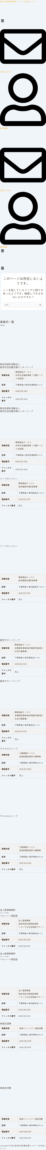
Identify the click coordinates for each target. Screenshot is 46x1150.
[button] (23, 20)
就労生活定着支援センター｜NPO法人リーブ (18, 1)
